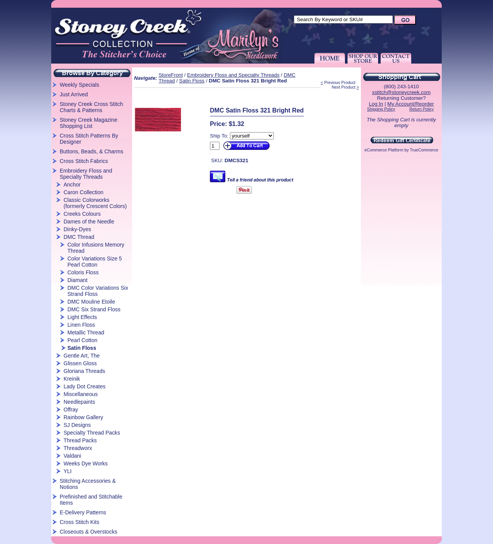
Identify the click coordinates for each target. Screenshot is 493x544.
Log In (376, 104)
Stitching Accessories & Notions (88, 484)
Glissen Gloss (80, 363)
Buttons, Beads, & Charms (91, 151)
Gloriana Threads (84, 371)
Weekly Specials (79, 85)
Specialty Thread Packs (92, 433)
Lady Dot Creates (85, 386)
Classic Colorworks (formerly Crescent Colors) (95, 203)
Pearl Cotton (82, 340)
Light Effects (82, 317)
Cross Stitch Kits (79, 522)
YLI (68, 471)
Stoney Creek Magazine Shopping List (88, 123)
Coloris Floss (83, 272)
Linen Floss (81, 325)
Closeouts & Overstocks (88, 532)
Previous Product (339, 82)
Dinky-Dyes (77, 229)
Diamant (77, 280)
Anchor (72, 184)
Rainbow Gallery (83, 417)
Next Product (343, 87)
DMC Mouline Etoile (91, 302)
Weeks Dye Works (86, 463)
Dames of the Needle (89, 221)
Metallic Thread (85, 332)
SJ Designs (77, 425)
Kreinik (72, 379)
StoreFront (171, 75)
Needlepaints (79, 402)
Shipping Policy (381, 109)
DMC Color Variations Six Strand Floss (97, 291)
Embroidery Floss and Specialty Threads (86, 174)
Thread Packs (80, 440)
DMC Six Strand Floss (94, 309)
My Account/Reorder (410, 104)
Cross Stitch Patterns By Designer (89, 139)
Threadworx (78, 448)
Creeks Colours (82, 214)
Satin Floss (81, 348)
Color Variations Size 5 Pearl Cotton (94, 261)
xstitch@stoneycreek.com (401, 92)
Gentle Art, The (82, 356)
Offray (71, 409)
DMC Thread (79, 237)
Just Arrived (74, 94)
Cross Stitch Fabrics (84, 161)
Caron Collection (84, 192)
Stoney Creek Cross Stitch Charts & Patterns (91, 107)
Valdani (72, 456)
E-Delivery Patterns (83, 512)
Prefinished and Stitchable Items (91, 500)
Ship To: (219, 136)
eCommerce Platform (383, 150)
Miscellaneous (81, 394)
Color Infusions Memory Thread (95, 248)
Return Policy (421, 109)
